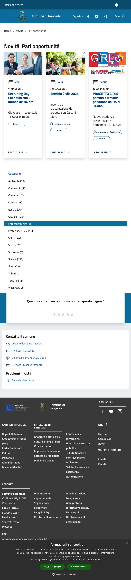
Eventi (102, 464)
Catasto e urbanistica (46, 456)
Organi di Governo (12, 434)
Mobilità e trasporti (45, 460)
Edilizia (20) (15, 209)
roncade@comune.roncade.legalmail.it (24, 539)
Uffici (5, 444)
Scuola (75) (14, 245)
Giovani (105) (16, 217)
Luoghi (102, 459)
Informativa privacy (77, 508)
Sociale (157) (15, 259)
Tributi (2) (13, 273)
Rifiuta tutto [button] (79, 566)
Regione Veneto (14, 5)
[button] (65, 574)
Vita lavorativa (42, 446)
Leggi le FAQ (41, 512)
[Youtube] (95, 16)
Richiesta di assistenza (47, 517)
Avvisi (14, 82)
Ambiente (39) (16, 181)
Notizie (100, 82)
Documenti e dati (12, 467)
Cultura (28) (15, 202)
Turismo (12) (15, 281)
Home (7, 31)
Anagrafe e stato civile (47, 437)
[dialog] (65, 560)
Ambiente (72, 462)
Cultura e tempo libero (47, 441)
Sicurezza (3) (15, 252)
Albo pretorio (74, 503)
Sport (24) (14, 266)
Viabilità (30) (15, 288)
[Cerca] (124, 16)
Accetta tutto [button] (52, 566)
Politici (6, 453)
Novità (19, 31)
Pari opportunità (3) (19, 224)
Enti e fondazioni (12, 448)
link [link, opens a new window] (98, 559)
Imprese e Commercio (47, 451)
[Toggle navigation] (7, 16)
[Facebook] (86, 16)
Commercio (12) (17, 188)
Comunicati (104, 439)
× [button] (127, 543)
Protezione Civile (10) (20, 231)
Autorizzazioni (74, 476)
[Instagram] (103, 16)
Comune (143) (16, 195)
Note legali (72, 512)
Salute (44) (14, 238)
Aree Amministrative (14, 439)
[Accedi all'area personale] (116, 5)
